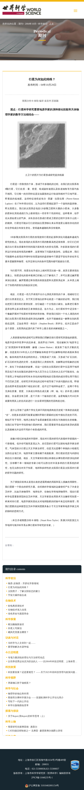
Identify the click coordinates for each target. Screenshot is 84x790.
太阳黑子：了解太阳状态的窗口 (24, 591)
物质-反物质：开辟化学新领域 (23, 583)
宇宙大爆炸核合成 (17, 595)
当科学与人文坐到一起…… (21, 643)
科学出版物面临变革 (18, 705)
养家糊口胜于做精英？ (19, 683)
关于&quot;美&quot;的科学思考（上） (27, 716)
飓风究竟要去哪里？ (18, 632)
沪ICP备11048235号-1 (42, 777)
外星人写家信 (15, 628)
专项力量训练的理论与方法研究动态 (26, 657)
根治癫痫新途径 (16, 624)
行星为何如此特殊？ (18, 587)
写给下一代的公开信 (18, 701)
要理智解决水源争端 (18, 647)
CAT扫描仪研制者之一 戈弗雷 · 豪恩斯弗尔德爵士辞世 (35, 731)
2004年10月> (31, 24)
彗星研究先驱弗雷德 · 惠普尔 (22, 727)
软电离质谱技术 (16, 606)
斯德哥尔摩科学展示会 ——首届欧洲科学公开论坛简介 (36, 697)
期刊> (21, 24)
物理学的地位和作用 (18, 693)
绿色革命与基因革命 (18, 613)
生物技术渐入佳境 (17, 610)
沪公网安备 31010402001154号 (42, 785)
